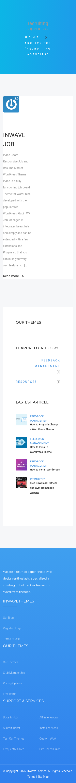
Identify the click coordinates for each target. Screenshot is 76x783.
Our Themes (10, 662)
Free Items (9, 693)
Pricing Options (12, 683)
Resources (26, 381)
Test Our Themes (13, 738)
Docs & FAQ (10, 717)
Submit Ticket (11, 728)
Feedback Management (47, 363)
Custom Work (48, 738)
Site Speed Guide (50, 749)
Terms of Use (11, 638)
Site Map (43, 776)
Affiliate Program (50, 717)
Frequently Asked (13, 749)
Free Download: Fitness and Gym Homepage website (43, 487)
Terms (31, 776)
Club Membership (14, 672)
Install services (49, 728)
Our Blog (8, 617)
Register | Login (12, 628)
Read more (11, 276)
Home (34, 37)
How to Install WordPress (45, 469)
